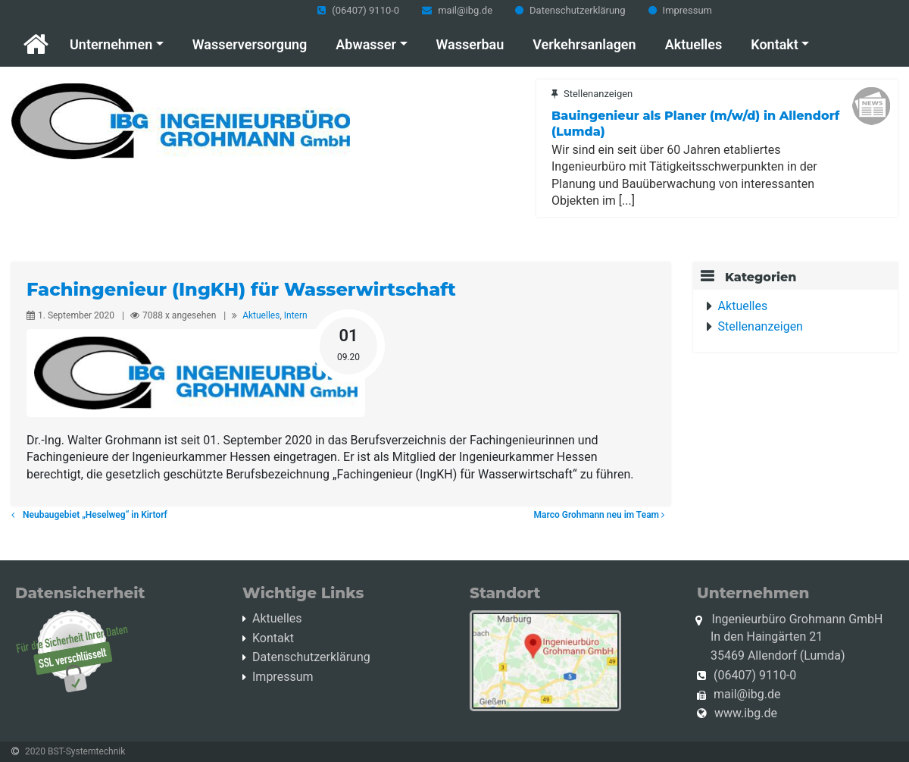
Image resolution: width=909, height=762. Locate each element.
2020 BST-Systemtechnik (75, 751)
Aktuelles (694, 44)
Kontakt (774, 44)
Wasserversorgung (249, 44)
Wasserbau (470, 44)
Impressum (687, 10)
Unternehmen (111, 44)
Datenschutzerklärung (577, 10)
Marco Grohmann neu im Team (602, 515)
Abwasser (366, 44)
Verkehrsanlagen (584, 44)
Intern (296, 315)
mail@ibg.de (465, 10)
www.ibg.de (745, 713)
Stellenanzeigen (760, 326)
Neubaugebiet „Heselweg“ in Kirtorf (89, 515)
